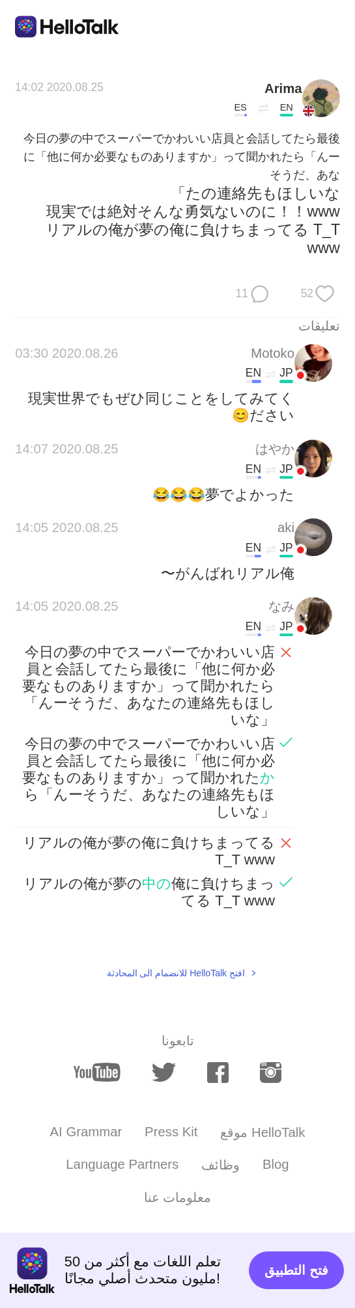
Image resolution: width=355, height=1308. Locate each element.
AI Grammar (86, 1132)
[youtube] (97, 1072)
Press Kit (171, 1132)
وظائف (220, 1165)
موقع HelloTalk (262, 1132)
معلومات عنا (178, 1197)
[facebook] (218, 1072)
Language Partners (122, 1164)
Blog (276, 1164)
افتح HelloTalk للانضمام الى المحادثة (176, 973)
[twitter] (163, 1073)
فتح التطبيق (296, 1270)
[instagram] (270, 1072)
